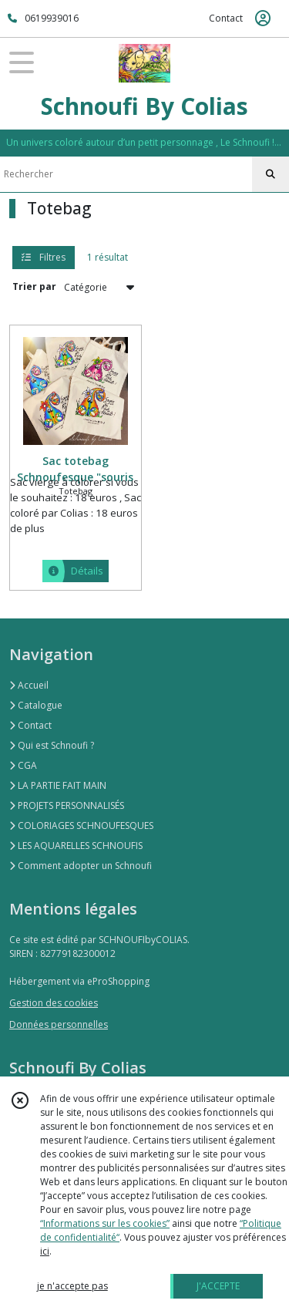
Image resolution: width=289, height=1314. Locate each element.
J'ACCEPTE (218, 1285)
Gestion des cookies (53, 1002)
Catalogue (35, 705)
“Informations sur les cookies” (105, 1223)
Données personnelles (58, 1024)
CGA (23, 765)
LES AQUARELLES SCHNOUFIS (76, 845)
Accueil (29, 685)
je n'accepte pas (72, 1285)
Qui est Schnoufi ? (51, 745)
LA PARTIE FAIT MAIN (57, 785)
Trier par (34, 286)
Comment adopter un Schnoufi (80, 865)
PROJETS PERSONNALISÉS (66, 805)
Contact (226, 18)
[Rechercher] (270, 174)
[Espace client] (262, 18)
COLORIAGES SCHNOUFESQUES (81, 825)
